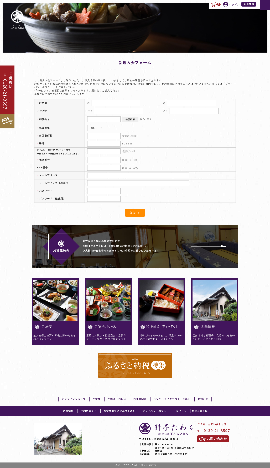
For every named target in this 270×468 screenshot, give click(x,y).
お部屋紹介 (140, 399)
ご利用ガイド (88, 411)
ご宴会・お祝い (117, 399)
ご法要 (97, 399)
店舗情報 (68, 411)
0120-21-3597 (213, 431)
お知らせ (203, 399)
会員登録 (248, 4)
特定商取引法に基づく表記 (120, 411)
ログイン (181, 411)
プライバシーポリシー (155, 411)
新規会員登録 (200, 411)
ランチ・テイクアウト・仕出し (172, 399)
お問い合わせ (213, 439)
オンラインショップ (74, 399)
